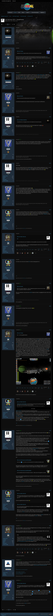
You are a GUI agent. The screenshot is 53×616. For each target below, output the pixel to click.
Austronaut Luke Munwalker (22, 403)
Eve (20, 62)
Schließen (50, 614)
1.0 (34, 189)
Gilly (22, 62)
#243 (50, 72)
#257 (50, 490)
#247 (50, 163)
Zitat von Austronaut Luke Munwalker (24, 460)
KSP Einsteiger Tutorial (19, 571)
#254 (50, 329)
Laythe (38, 74)
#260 (50, 580)
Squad (48, 349)
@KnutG (17, 74)
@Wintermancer (35, 448)
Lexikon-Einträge (5, 66)
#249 (50, 209)
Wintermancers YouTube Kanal (21, 569)
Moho (17, 62)
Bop (41, 76)
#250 (50, 233)
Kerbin (23, 415)
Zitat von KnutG (20, 96)
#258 (50, 525)
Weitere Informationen (44, 614)
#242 (50, 48)
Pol (20, 76)
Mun (48, 63)
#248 (50, 185)
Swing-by (41, 74)
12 (6, 24)
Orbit (50, 415)
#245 (50, 116)
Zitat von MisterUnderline (22, 119)
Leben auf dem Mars (29, 540)
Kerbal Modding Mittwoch (20, 572)
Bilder (4, 42)
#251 (50, 259)
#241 (50, 27)
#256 (50, 430)
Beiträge (4, 41)
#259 (50, 559)
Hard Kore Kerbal (19, 574)
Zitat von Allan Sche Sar (21, 236)
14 (9, 24)
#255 (50, 398)
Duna (25, 62)
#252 (50, 283)
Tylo (41, 62)
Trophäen (4, 109)
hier (29, 168)
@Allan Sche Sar (18, 410)
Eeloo (33, 62)
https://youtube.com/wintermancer (40, 565)
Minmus (24, 228)
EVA (29, 261)
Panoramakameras (22, 541)
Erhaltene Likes (5, 40)
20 (12, 24)
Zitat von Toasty (20, 51)
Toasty (25, 603)
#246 (50, 139)
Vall (25, 76)
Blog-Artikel (4, 65)
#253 (50, 306)
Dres (27, 62)
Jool (22, 53)
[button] (8, 1)
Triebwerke (45, 213)
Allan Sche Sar (8, 20)
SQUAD (31, 292)
